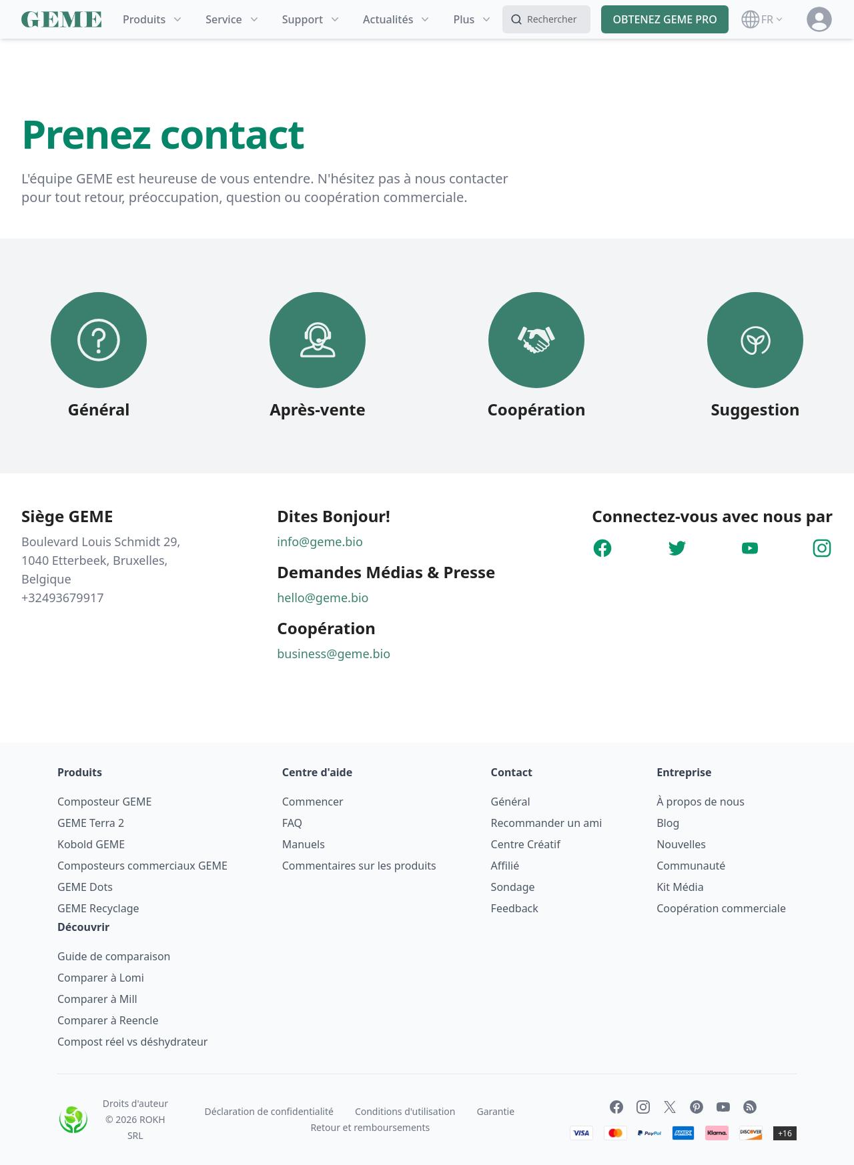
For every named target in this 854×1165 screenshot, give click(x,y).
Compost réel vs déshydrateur (132, 1041)
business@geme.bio (333, 654)
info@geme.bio (320, 541)
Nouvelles (681, 844)
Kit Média (680, 887)
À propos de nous (701, 801)
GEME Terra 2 (90, 823)
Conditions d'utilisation (405, 1111)
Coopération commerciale (721, 908)
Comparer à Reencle (108, 1020)
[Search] (546, 19)
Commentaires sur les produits (359, 865)
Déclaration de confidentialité (269, 1111)
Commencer (313, 801)
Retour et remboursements (370, 1127)
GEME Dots (85, 887)
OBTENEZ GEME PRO (664, 19)
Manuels (303, 844)
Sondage (513, 887)
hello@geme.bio (322, 598)
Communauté (691, 865)
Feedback (514, 908)
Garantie (495, 1111)
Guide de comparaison (113, 956)
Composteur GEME (104, 801)
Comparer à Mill (97, 999)
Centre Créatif (525, 844)
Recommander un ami (546, 823)
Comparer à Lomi (100, 977)
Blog (668, 823)
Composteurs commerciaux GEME (142, 865)
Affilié (505, 865)
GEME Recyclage (98, 908)
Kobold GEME (91, 844)
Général (510, 801)
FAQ (292, 823)
